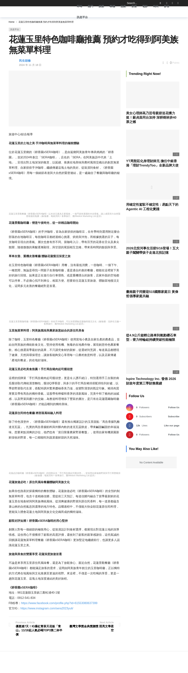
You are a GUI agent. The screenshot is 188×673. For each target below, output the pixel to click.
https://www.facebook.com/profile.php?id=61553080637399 (59, 603)
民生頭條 (25, 60)
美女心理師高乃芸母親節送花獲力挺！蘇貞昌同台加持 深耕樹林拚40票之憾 (151, 117)
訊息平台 (14, 29)
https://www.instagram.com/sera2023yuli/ (46, 608)
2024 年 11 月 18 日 (30, 64)
